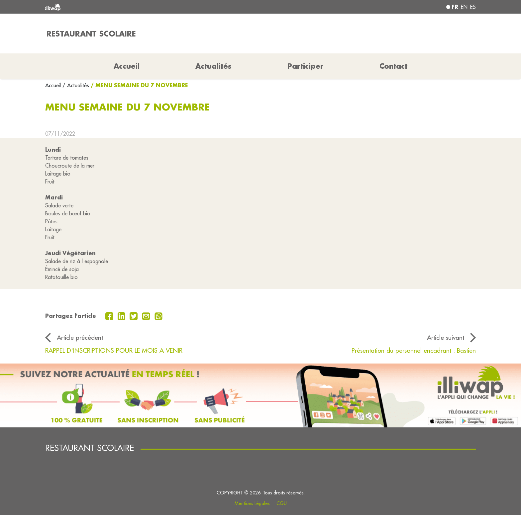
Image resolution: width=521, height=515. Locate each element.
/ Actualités (75, 85)
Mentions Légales (252, 503)
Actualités (213, 66)
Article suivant (445, 337)
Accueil (53, 85)
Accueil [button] (127, 66)
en (464, 7)
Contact (393, 66)
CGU (281, 503)
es (473, 7)
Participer (305, 66)
